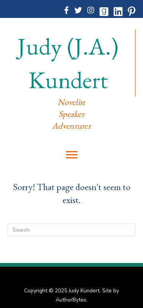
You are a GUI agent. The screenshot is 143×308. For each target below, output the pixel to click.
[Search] (71, 229)
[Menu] (71, 154)
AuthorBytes (71, 299)
